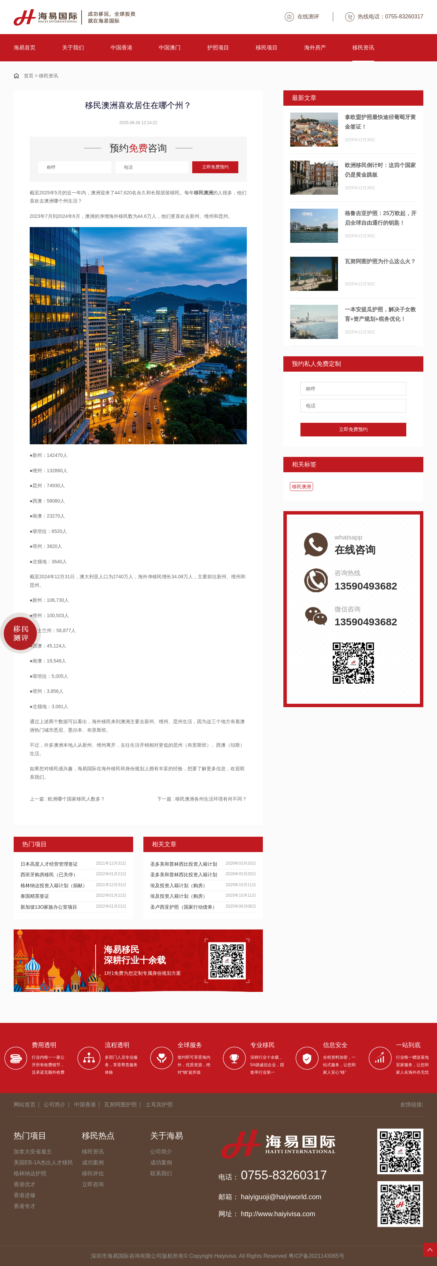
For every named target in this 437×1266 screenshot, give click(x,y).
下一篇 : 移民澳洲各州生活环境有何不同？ (202, 799)
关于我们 (73, 47)
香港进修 (25, 1195)
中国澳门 (170, 47)
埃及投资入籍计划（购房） (179, 885)
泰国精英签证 (34, 896)
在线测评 (302, 16)
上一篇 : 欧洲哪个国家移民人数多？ (67, 799)
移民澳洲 (301, 486)
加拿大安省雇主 (33, 1152)
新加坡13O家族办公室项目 (48, 907)
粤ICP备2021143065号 (316, 1256)
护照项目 (218, 47)
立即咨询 (93, 1184)
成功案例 (93, 1162)
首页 (28, 75)
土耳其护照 (159, 1104)
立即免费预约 (215, 166)
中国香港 (121, 47)
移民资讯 (363, 47)
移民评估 (93, 1173)
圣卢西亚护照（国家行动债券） (183, 907)
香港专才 (25, 1206)
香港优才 (25, 1184)
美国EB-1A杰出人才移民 (43, 1162)
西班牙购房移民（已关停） (49, 874)
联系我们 (161, 1173)
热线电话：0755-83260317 (384, 16)
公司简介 (55, 1104)
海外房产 (315, 47)
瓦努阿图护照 (120, 1104)
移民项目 (267, 47)
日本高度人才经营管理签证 (49, 864)
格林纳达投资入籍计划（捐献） (53, 885)
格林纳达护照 (30, 1173)
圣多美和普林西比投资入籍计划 (183, 864)
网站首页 (25, 1104)
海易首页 (25, 47)
